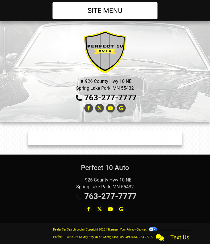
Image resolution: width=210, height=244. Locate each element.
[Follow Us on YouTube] (110, 108)
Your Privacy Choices (138, 229)
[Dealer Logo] (105, 51)
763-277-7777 (110, 97)
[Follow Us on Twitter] (99, 108)
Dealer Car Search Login (68, 229)
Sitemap (112, 229)
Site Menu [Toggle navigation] (105, 11)
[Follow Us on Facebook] (88, 108)
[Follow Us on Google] (121, 108)
